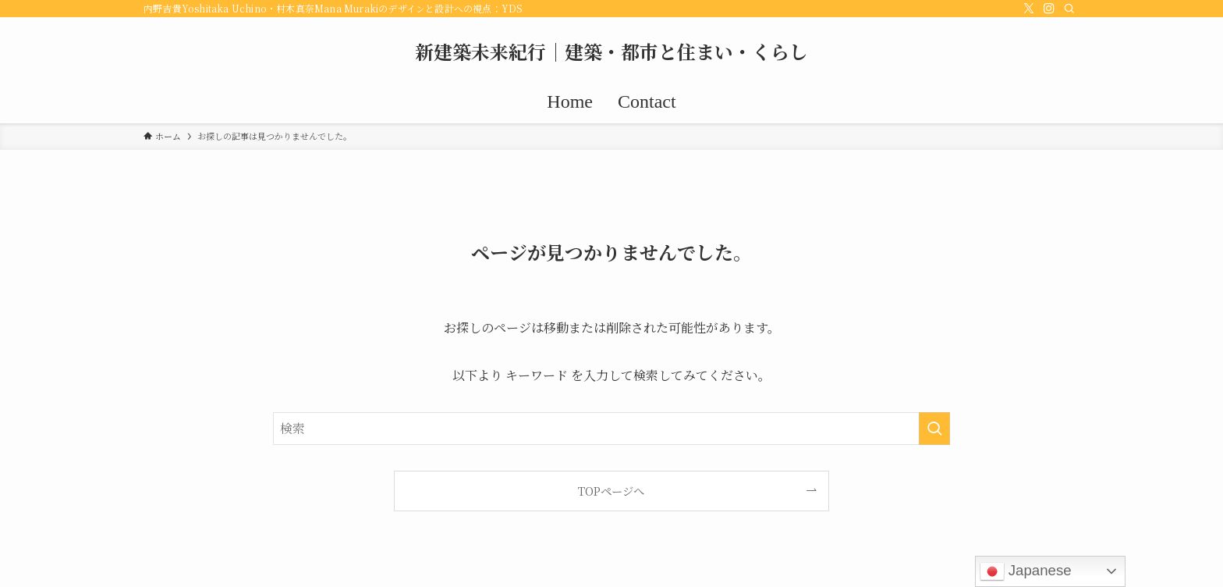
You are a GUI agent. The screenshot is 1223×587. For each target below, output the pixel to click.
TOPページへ (611, 490)
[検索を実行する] (934, 428)
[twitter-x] (1029, 8)
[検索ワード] (611, 428)
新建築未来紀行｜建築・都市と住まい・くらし (611, 51)
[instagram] (1049, 8)
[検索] (1069, 8)
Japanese (1026, 571)
